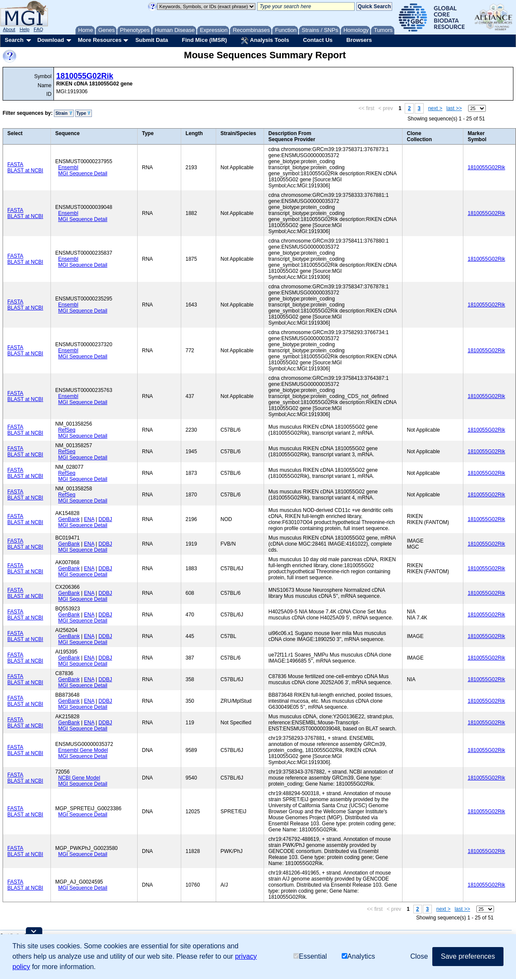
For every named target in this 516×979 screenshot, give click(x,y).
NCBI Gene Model (79, 778)
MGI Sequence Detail (82, 174)
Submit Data (151, 40)
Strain (63, 113)
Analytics (358, 956)
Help (24, 29)
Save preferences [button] (468, 956)
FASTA (15, 164)
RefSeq (67, 430)
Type (83, 113)
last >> (454, 108)
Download (50, 40)
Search (14, 40)
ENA (89, 519)
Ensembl (68, 167)
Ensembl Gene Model (83, 750)
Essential (310, 956)
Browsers (359, 40)
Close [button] (419, 956)
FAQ (38, 29)
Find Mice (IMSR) (204, 40)
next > (435, 108)
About (9, 29)
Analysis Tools (265, 40)
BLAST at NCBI (25, 170)
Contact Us (318, 40)
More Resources (99, 40)
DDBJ (105, 519)
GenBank (69, 519)
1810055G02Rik (84, 76)
